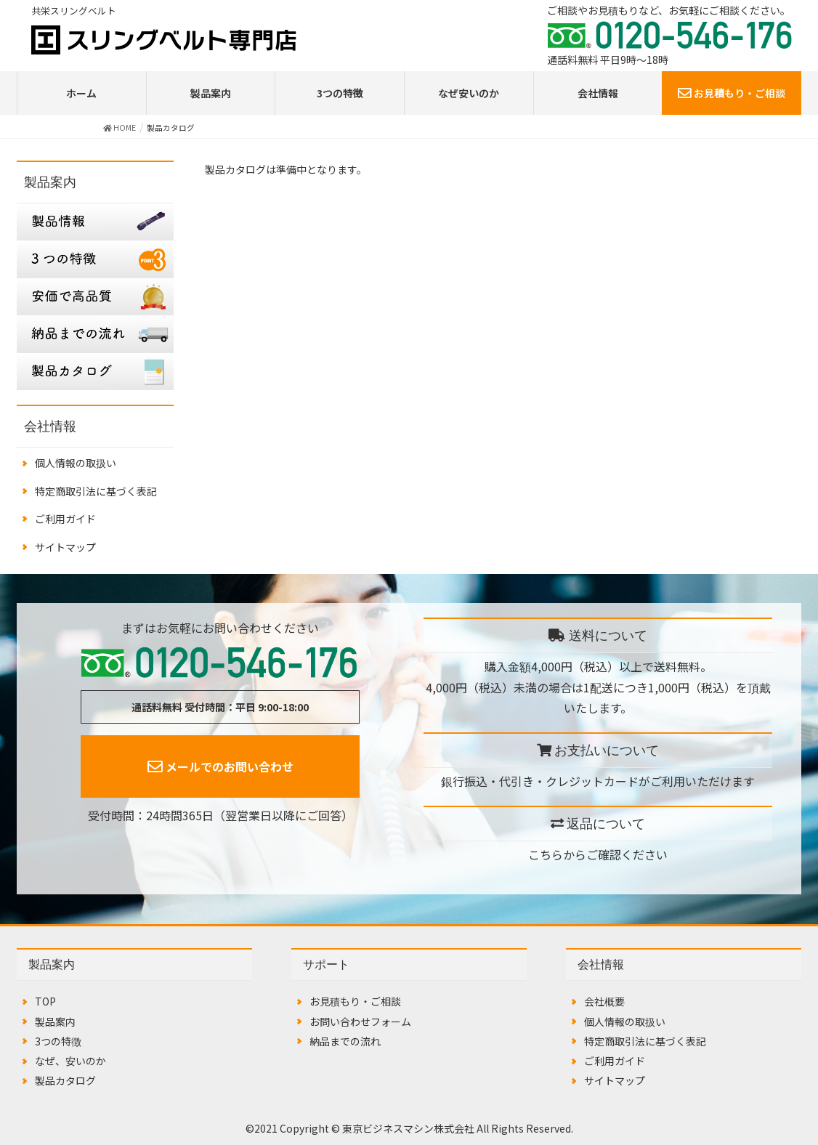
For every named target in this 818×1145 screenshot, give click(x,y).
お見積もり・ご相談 (731, 93)
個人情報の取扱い (75, 463)
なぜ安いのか (468, 93)
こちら (545, 854)
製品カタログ (65, 1080)
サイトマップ (65, 547)
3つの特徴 (340, 93)
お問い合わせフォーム (360, 1021)
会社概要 (604, 1001)
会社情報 (598, 93)
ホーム (81, 93)
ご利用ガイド (65, 518)
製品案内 (210, 93)
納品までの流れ (345, 1041)
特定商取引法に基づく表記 (96, 491)
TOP (45, 1001)
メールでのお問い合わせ (220, 766)
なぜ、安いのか (70, 1060)
